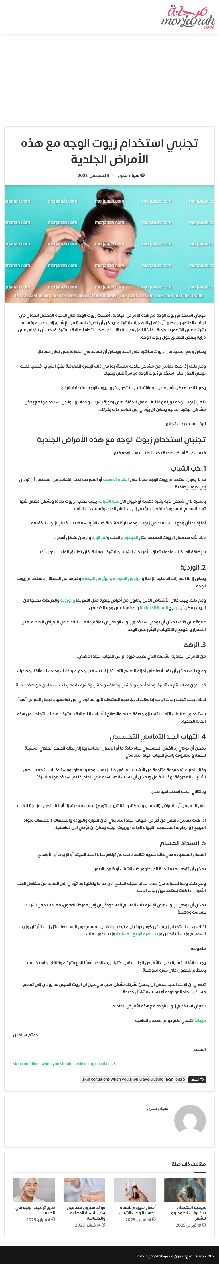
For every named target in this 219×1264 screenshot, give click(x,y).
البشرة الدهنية (116, 479)
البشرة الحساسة (154, 607)
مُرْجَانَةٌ (200, 1020)
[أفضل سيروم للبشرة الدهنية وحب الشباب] (135, 1188)
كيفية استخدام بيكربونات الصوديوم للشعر (188, 1210)
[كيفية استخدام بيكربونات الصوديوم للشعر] (185, 1188)
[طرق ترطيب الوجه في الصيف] (34, 1188)
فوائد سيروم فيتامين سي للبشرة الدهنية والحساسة (86, 1210)
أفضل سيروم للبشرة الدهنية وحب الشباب (137, 1208)
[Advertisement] (109, 82)
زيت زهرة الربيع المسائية (138, 934)
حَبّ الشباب (109, 501)
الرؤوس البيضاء (96, 578)
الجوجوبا (130, 537)
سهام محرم (128, 175)
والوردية (67, 600)
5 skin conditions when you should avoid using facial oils (133, 1079)
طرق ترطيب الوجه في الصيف (35, 1208)
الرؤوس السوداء (127, 578)
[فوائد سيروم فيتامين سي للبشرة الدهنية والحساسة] (85, 1188)
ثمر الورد (99, 537)
